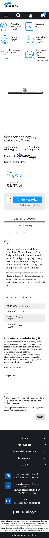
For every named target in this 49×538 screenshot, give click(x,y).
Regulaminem (18, 357)
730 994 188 (33, 477)
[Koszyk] (43, 15)
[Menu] (6, 15)
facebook (13, 512)
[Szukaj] (18, 15)
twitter (22, 512)
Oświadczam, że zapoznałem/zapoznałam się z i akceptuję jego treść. (24, 399)
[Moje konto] (31, 15)
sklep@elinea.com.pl (37, 530)
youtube (17, 512)
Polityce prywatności (18, 410)
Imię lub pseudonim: (13, 367)
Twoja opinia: (10, 376)
